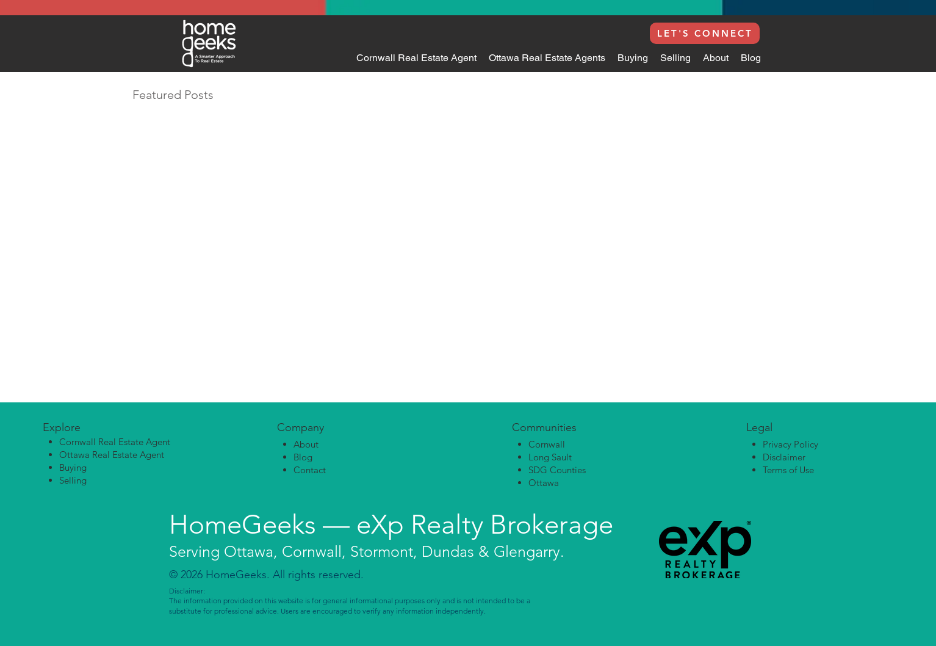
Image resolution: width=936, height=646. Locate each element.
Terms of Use (788, 470)
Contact (309, 470)
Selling (73, 480)
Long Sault (550, 457)
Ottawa (543, 482)
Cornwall (546, 444)
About (306, 444)
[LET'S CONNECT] (705, 33)
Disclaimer (784, 457)
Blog (302, 457)
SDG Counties (557, 470)
